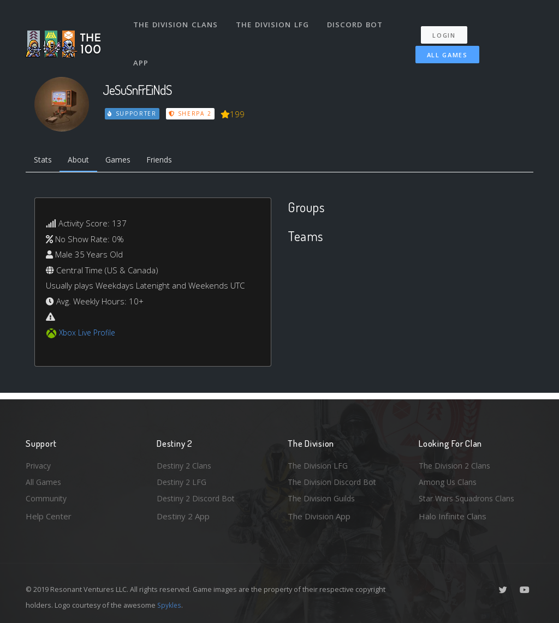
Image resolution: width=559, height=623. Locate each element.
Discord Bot (357, 21)
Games (124, 160)
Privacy (39, 462)
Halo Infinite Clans (452, 516)
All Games (443, 47)
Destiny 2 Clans (186, 462)
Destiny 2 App (183, 516)
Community (47, 498)
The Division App (319, 516)
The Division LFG (274, 21)
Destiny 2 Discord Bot (198, 498)
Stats (44, 160)
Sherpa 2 (191, 113)
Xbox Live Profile (89, 334)
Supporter (132, 113)
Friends (169, 160)
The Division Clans (176, 21)
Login (447, 27)
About (83, 160)
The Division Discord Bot (334, 480)
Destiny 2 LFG (183, 480)
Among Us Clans (449, 480)
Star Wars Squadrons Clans (469, 498)
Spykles (170, 605)
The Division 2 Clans (456, 462)
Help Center (49, 516)
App (142, 51)
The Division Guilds (323, 498)
